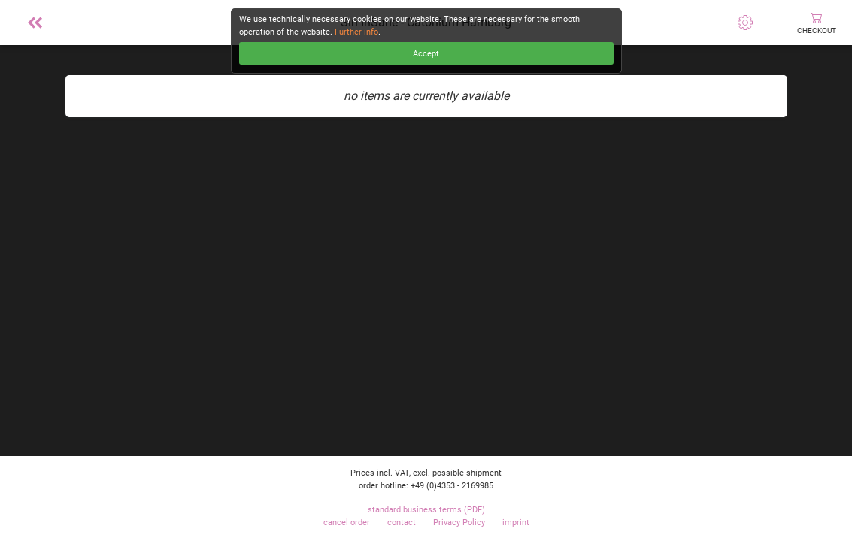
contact (401, 522)
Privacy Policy (459, 522)
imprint (515, 522)
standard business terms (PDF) (426, 510)
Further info (356, 32)
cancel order (346, 522)
